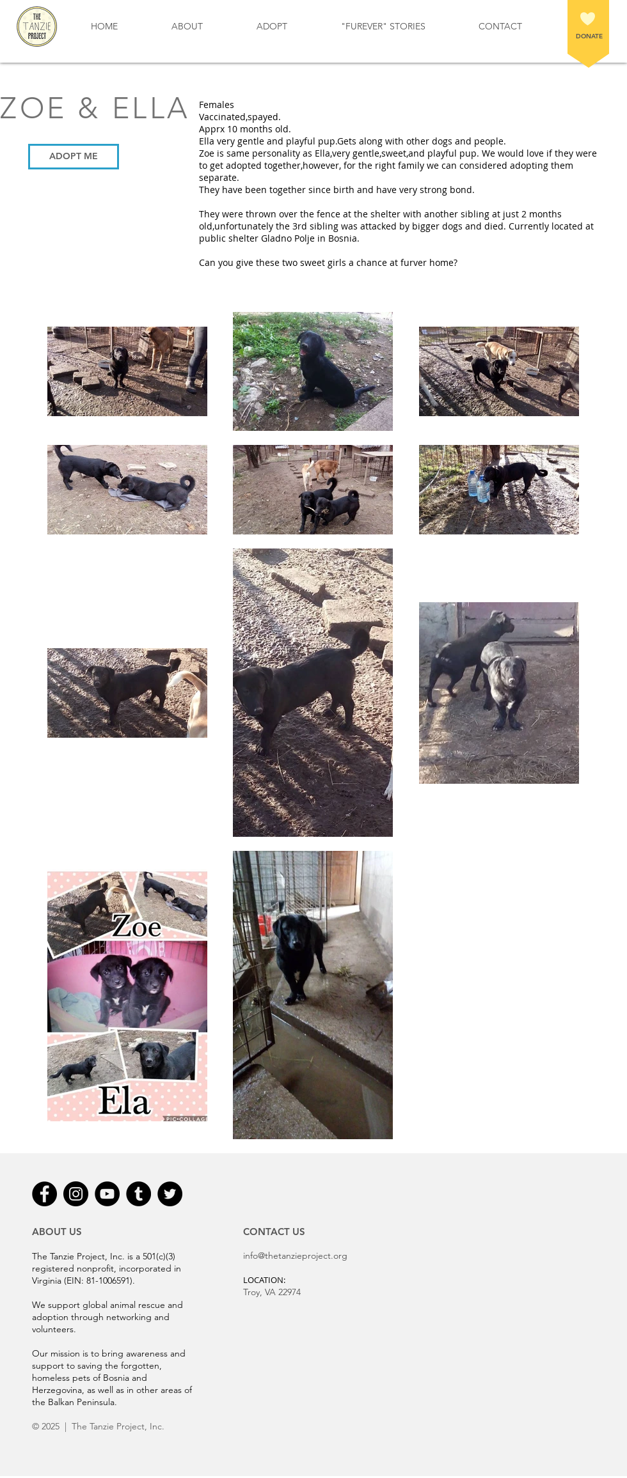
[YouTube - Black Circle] (107, 1193)
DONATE (589, 36)
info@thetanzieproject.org (295, 1255)
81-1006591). (110, 1280)
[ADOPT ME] (73, 156)
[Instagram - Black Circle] (75, 1193)
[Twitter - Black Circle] (169, 1193)
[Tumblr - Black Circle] (138, 1193)
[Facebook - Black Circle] (44, 1193)
